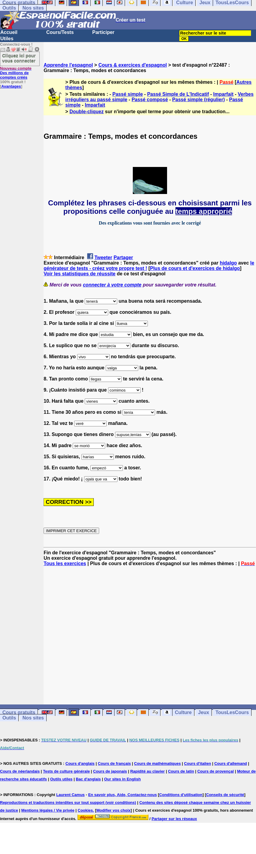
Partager (123, 257)
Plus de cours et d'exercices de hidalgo (195, 268)
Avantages (11, 86)
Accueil (8, 32)
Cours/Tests (60, 32)
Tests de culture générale (66, 771)
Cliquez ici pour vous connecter (19, 58)
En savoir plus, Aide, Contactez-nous (122, 794)
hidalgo (228, 262)
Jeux (203, 712)
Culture (183, 712)
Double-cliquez (86, 111)
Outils (9, 8)
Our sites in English (122, 779)
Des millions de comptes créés (16, 73)
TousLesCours (232, 712)
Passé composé (150, 99)
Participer (103, 32)
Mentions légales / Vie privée (48, 810)
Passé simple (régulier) (198, 99)
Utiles (7, 38)
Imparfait (223, 94)
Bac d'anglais (88, 779)
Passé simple (127, 94)
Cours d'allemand (230, 763)
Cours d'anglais (80, 763)
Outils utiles (61, 779)
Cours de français (114, 763)
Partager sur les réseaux (174, 818)
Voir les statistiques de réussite (79, 273)
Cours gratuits (18, 712)
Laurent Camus (70, 794)
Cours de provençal (215, 771)
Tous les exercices (65, 563)
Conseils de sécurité (225, 794)
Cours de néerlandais (20, 771)
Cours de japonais (110, 771)
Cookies (85, 810)
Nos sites (33, 8)
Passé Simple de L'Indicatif (178, 94)
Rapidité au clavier (147, 771)
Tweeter (103, 257)
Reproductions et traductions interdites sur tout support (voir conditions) (68, 802)
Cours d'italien (197, 763)
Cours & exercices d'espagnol (132, 65)
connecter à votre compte (112, 284)
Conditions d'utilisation (181, 794)
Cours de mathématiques (157, 763)
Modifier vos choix (113, 810)
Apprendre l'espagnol (68, 65)
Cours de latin (181, 771)
